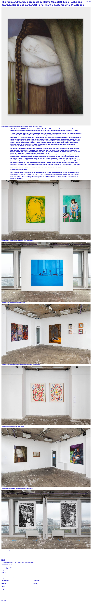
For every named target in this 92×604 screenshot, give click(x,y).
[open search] (87, 2)
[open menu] (90, 2)
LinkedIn (4, 573)
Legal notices (3, 600)
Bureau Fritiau (4, 596)
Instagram (4, 571)
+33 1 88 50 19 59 (6, 565)
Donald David (3, 597)
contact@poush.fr (6, 568)
